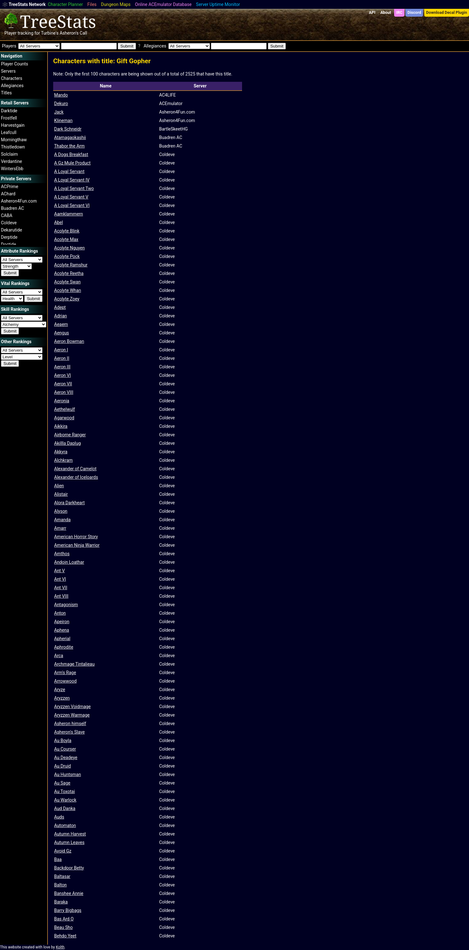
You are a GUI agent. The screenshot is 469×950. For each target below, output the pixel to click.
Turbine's (50, 33)
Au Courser (65, 749)
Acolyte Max (66, 239)
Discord (414, 12)
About (385, 12)
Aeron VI (62, 375)
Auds (59, 816)
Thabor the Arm (69, 145)
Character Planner (65, 4)
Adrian (60, 315)
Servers (8, 71)
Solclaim (9, 154)
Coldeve (9, 222)
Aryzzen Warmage (72, 715)
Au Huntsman (67, 774)
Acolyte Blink (66, 230)
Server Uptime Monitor (218, 4)
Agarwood (64, 417)
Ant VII (60, 587)
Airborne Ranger (70, 434)
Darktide (9, 110)
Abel (58, 222)
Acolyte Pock (67, 256)
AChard (8, 193)
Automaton (65, 825)
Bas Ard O (64, 918)
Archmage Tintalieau (74, 664)
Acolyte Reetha (68, 273)
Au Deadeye (65, 757)
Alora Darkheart (69, 502)
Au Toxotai (64, 791)
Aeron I (61, 349)
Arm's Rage (65, 672)
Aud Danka (64, 808)
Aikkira (60, 426)
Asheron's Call (73, 33)
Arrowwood (65, 681)
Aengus (61, 332)
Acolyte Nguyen (69, 247)
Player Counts (14, 63)
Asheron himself (70, 723)
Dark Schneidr (68, 128)
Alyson (60, 511)
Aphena (61, 630)
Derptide (9, 237)
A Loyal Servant (69, 171)
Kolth (60, 947)
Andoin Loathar (69, 562)
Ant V (59, 570)
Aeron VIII (63, 392)
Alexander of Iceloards (76, 477)
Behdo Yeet (65, 935)
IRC (399, 12)
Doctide (8, 244)
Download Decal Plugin (446, 12)
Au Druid (62, 765)
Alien (59, 485)
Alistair (61, 494)
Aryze (59, 689)
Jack (59, 112)
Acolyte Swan (67, 281)
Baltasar (62, 876)
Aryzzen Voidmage (72, 706)
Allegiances (12, 85)
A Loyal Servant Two (74, 188)
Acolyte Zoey (66, 298)
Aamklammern (68, 213)
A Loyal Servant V (71, 196)
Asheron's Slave (69, 732)
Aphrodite (63, 647)
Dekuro (61, 103)
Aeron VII (63, 383)
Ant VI (60, 579)
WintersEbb (12, 168)
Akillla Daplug (67, 443)
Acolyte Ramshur (71, 264)
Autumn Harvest (70, 833)
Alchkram (63, 460)
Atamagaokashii (70, 137)
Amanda (62, 519)
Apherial (62, 638)
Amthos (62, 553)
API (372, 12)
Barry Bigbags (68, 910)
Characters (11, 78)
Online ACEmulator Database (163, 4)
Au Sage (62, 782)
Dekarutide (11, 229)
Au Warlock (65, 799)
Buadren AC (12, 208)
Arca (58, 655)
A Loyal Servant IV (71, 179)
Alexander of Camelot (75, 468)
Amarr (60, 528)
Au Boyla (62, 740)
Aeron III (62, 366)
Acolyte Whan (67, 290)
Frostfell (9, 117)
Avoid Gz (62, 850)
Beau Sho (63, 927)
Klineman (63, 120)
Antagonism (66, 604)
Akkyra (60, 451)
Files (92, 4)
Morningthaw (14, 139)
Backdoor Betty (69, 867)
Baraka (61, 901)
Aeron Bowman (69, 341)
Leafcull (8, 132)
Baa (58, 859)
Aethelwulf (64, 409)
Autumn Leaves (69, 842)
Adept (60, 307)
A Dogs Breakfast (71, 154)
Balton (60, 884)
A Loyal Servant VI (71, 205)
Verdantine (11, 161)
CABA (6, 215)
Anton (60, 613)
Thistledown (13, 146)
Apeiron (61, 621)
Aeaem (61, 324)
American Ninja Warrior (76, 545)
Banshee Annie (68, 893)
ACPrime (9, 186)
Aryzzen (62, 698)
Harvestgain (13, 125)
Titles (6, 92)
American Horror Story (76, 536)
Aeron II (61, 358)
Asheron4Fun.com (19, 201)
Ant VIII (61, 596)
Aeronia (61, 400)
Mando (61, 95)
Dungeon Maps (116, 4)
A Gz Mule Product (72, 162)
